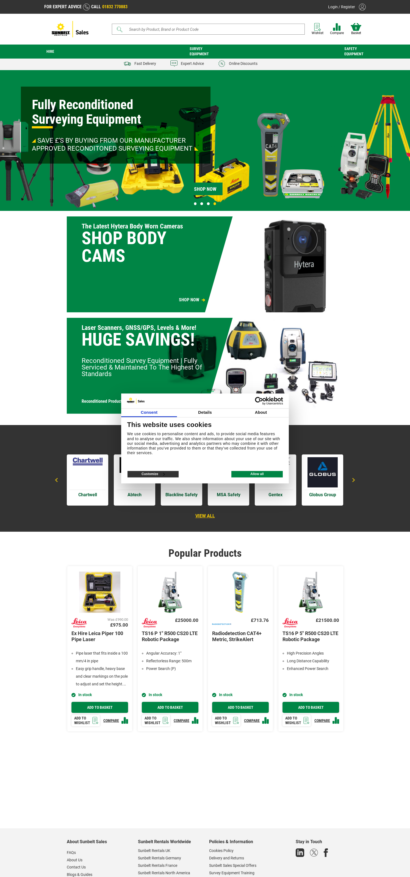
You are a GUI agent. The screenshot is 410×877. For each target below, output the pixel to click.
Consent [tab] (149, 412)
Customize (153, 474)
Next (352, 480)
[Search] (208, 29)
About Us (74, 860)
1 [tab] (195, 203)
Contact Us (76, 867)
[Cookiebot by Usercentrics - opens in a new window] (259, 401)
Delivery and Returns (226, 858)
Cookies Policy (221, 850)
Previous (57, 480)
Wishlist (317, 29)
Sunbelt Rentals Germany (159, 858)
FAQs (71, 852)
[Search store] (210, 29)
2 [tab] (201, 203)
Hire (50, 51)
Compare (337, 29)
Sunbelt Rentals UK (154, 850)
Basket (356, 29)
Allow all (257, 474)
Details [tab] (205, 412)
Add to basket (100, 707)
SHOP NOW (189, 300)
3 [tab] (208, 203)
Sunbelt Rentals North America (164, 873)
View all (205, 516)
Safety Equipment (354, 51)
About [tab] (261, 412)
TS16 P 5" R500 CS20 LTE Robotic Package (310, 636)
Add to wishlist (86, 720)
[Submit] (120, 29)
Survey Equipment (199, 51)
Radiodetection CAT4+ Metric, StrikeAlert (237, 636)
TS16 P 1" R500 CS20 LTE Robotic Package (170, 636)
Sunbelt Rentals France (157, 865)
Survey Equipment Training (231, 873)
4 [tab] (215, 203)
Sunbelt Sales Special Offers (232, 865)
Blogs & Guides (79, 874)
